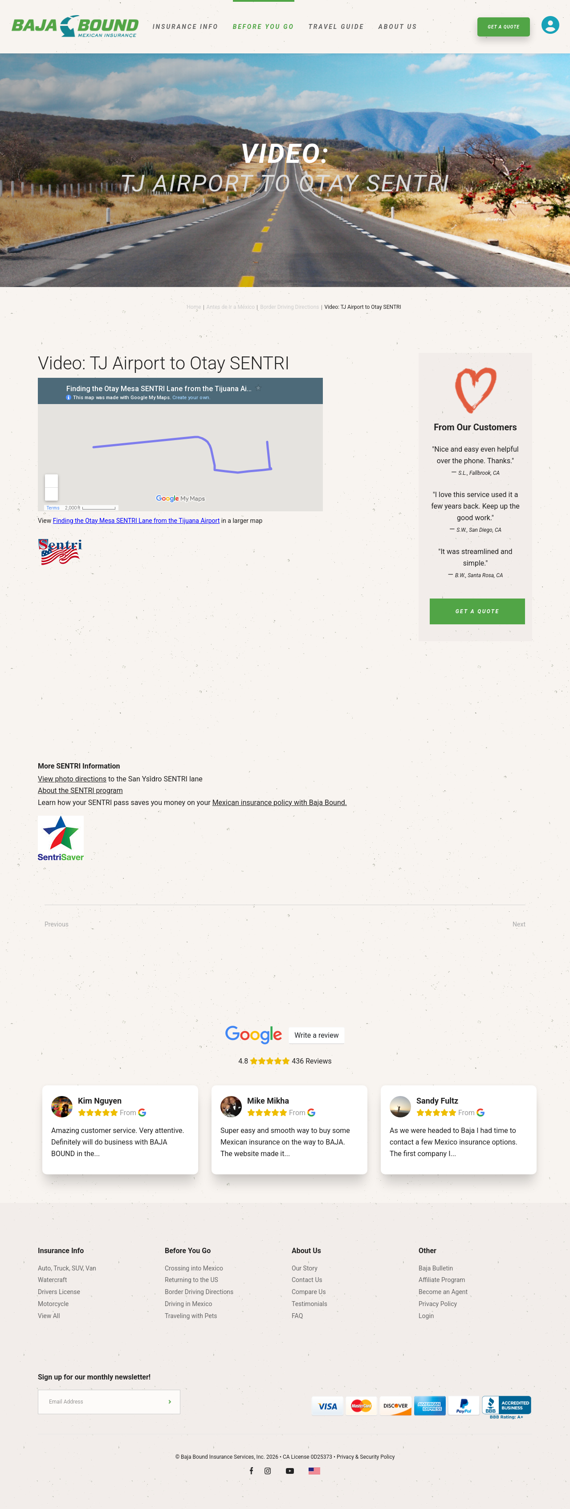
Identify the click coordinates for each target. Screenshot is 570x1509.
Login (426, 1315)
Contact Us (307, 1279)
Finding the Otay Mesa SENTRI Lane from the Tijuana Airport (136, 520)
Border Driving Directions (289, 307)
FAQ (297, 1315)
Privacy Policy (438, 1303)
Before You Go (263, 26)
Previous (57, 924)
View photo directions (72, 779)
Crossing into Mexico (194, 1268)
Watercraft (52, 1279)
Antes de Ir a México (231, 307)
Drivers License (59, 1291)
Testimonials (309, 1303)
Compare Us (309, 1291)
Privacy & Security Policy (366, 1457)
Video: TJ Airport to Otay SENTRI (363, 307)
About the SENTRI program (80, 790)
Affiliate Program (442, 1279)
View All (49, 1315)
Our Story (305, 1268)
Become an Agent (443, 1291)
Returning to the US (191, 1279)
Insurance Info (186, 26)
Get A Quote (503, 26)
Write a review (316, 1035)
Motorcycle (53, 1303)
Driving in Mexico (188, 1303)
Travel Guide (336, 26)
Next (519, 924)
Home (194, 307)
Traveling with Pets (191, 1315)
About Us (398, 26)
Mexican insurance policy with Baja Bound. (279, 802)
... (97, 1153)
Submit (169, 1402)
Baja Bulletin (436, 1268)
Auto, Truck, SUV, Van (67, 1268)
